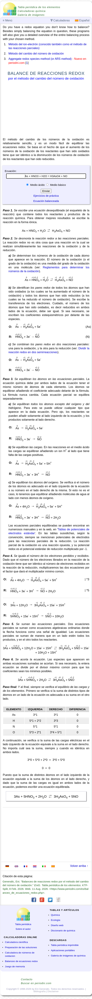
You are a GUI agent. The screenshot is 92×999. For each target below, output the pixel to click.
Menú (7, 20)
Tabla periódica (23, 924)
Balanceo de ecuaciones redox (21, 961)
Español (82, 20)
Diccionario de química (63, 930)
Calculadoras (60, 20)
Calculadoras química (31, 11)
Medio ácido (37, 184)
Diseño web (57, 925)
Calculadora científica (16, 942)
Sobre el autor (23, 929)
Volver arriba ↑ (79, 865)
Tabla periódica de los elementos (39, 7)
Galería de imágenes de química (68, 955)
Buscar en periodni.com (36, 983)
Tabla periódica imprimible (65, 945)
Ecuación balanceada (46, 200)
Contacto (27, 979)
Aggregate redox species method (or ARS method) (40, 58)
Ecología (55, 920)
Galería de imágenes (31, 14)
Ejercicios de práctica (46, 195)
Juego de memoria (15, 966)
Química (55, 915)
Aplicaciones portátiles (63, 950)
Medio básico (57, 184)
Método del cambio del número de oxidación (36, 53)
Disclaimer (53, 991)
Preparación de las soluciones (21, 947)
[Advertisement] (46, 109)
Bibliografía (39, 991)
